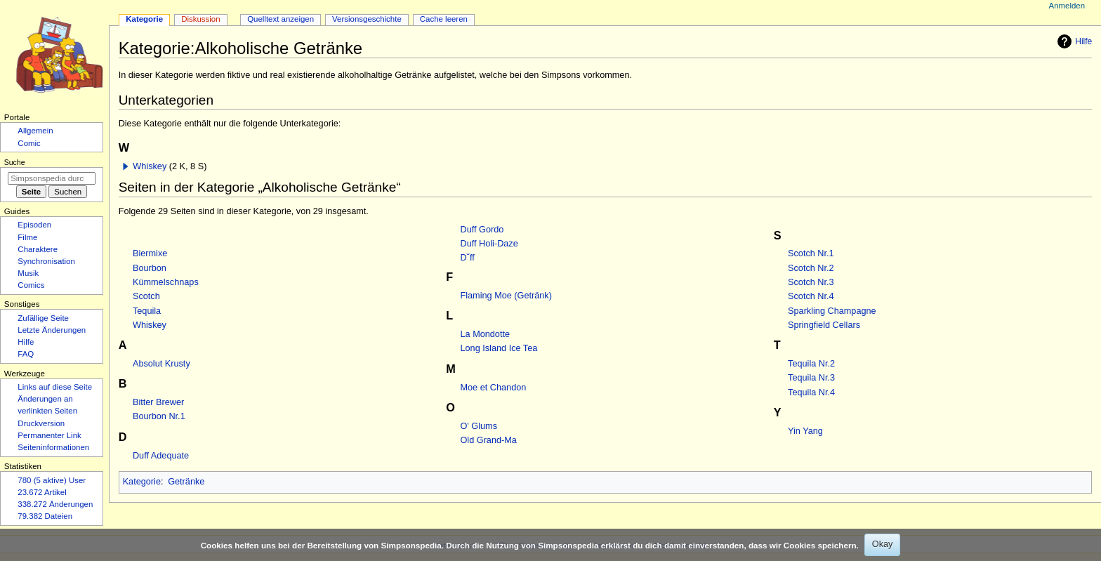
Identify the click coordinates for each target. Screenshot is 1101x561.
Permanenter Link (49, 435)
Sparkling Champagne (832, 311)
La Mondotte (485, 334)
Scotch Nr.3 (811, 282)
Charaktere (38, 249)
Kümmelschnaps (166, 282)
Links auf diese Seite (55, 387)
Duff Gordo (482, 230)
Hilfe (1073, 41)
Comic (29, 143)
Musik (28, 273)
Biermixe (150, 253)
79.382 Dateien (45, 516)
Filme (27, 237)
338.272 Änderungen (55, 504)
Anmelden (1067, 5)
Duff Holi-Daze (489, 244)
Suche (14, 162)
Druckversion (41, 423)
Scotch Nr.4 (811, 296)
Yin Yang (805, 431)
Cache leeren (444, 19)
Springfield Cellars (824, 325)
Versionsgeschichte (367, 19)
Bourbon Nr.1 (159, 416)
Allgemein (35, 130)
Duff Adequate (161, 456)
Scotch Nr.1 (811, 253)
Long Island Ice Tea (499, 348)
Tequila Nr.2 (811, 364)
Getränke (186, 482)
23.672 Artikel (42, 492)
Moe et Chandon (494, 387)
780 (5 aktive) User (52, 480)
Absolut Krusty (161, 364)
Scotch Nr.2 (811, 268)
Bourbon (149, 268)
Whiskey (149, 166)
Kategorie (142, 482)
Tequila (147, 311)
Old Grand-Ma (489, 440)
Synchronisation (46, 261)
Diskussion (200, 19)
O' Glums (479, 426)
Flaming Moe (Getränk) (506, 296)
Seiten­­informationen (53, 447)
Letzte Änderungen (52, 330)
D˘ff (468, 258)
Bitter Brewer (158, 402)
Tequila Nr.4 (811, 392)
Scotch (146, 296)
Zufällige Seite (43, 318)
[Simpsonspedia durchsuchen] (51, 178)
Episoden (34, 224)
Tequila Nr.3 (811, 378)
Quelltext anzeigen (280, 19)
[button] (126, 166)
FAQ (26, 354)
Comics (31, 285)
